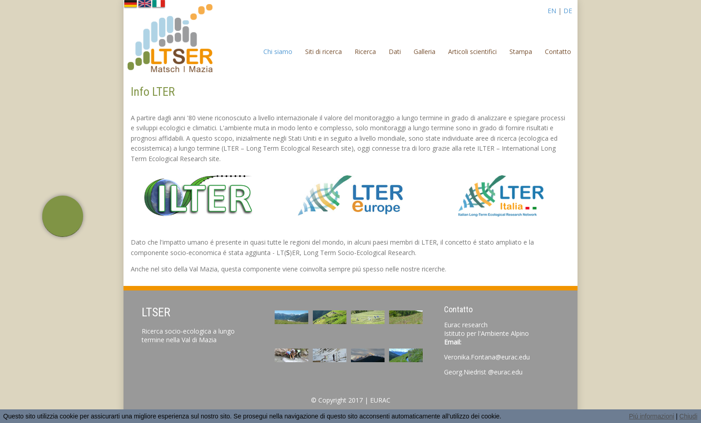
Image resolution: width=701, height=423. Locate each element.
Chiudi (688, 416)
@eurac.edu (505, 372)
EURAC (380, 400)
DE (567, 10)
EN (552, 10)
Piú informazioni (651, 416)
